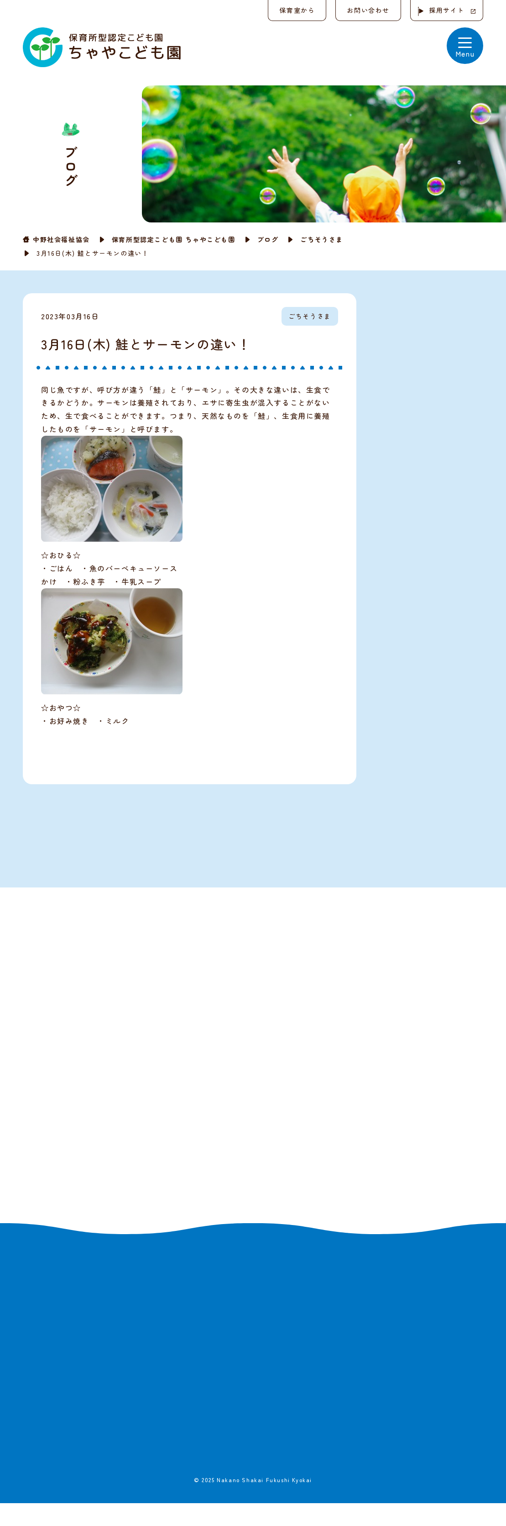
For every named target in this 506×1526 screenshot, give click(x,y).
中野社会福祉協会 (61, 239)
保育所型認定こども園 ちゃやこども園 (173, 239)
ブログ (268, 239)
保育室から (297, 10)
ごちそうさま (321, 239)
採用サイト (446, 10)
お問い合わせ (368, 10)
